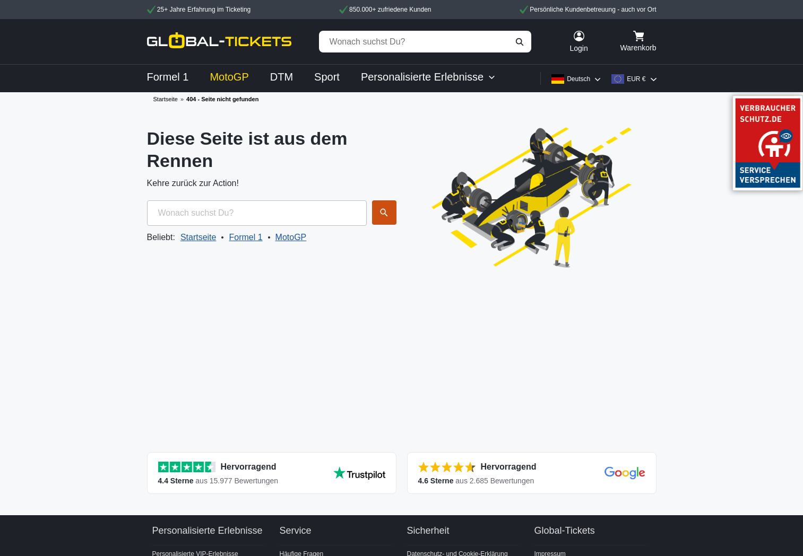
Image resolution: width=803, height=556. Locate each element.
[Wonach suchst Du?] (425, 41)
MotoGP (291, 237)
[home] (219, 41)
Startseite (165, 99)
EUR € (636, 79)
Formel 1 (245, 237)
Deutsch (578, 79)
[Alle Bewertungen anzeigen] (271, 473)
